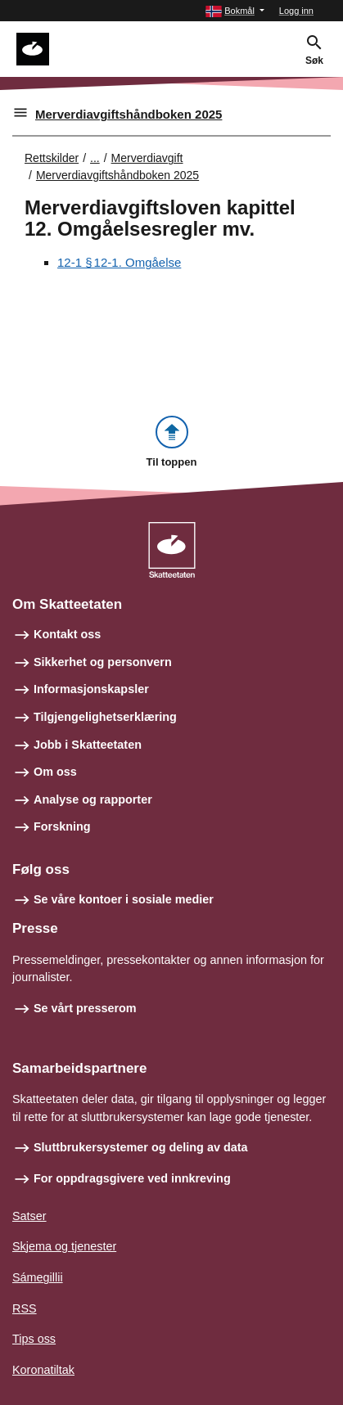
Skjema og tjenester (64, 1246)
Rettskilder (52, 157)
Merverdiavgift (147, 157)
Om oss (55, 771)
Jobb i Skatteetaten (88, 744)
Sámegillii (37, 1277)
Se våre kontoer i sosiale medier (124, 899)
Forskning (62, 826)
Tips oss (34, 1338)
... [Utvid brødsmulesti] (95, 157)
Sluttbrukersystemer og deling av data (141, 1147)
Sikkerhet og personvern (103, 662)
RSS (24, 1308)
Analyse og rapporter (93, 799)
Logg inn (296, 11)
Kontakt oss (67, 634)
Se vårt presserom (85, 1008)
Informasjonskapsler (91, 689)
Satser (29, 1216)
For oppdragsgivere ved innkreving (132, 1178)
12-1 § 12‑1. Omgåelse (119, 262)
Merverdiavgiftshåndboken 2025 (128, 114)
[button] (234, 11)
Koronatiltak (43, 1369)
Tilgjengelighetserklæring (105, 716)
